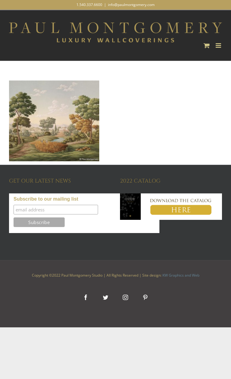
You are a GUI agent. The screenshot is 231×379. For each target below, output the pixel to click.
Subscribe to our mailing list (46, 199)
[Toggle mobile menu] (219, 45)
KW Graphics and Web (180, 275)
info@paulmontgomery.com (131, 4)
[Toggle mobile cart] (207, 45)
